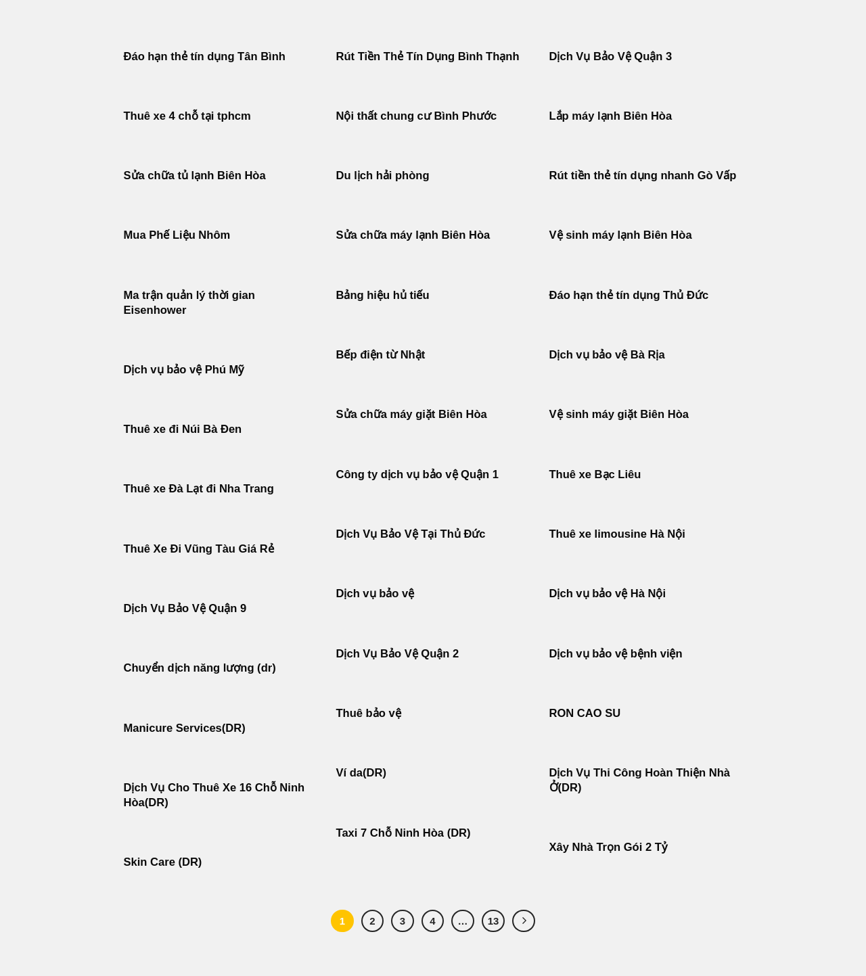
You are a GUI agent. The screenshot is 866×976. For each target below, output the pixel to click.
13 (493, 921)
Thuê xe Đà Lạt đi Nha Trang (199, 488)
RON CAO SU (585, 713)
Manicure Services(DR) (185, 728)
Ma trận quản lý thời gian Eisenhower (189, 303)
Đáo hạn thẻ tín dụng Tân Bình (205, 56)
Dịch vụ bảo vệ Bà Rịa (607, 354)
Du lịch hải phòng (383, 175)
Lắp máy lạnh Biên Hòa (611, 116)
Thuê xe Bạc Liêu (595, 474)
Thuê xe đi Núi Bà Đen (183, 429)
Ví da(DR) (361, 772)
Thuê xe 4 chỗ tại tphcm (187, 116)
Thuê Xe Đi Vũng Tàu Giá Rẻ (199, 548)
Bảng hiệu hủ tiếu (383, 295)
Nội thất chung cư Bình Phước (416, 116)
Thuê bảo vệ (368, 713)
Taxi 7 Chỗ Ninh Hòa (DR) (403, 833)
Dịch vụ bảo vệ (375, 593)
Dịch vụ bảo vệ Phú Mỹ (184, 369)
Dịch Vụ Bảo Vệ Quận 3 (611, 56)
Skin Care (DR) (163, 862)
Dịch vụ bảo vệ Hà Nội (607, 593)
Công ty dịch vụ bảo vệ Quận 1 (417, 474)
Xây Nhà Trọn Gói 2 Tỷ (608, 847)
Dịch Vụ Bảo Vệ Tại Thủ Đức (411, 534)
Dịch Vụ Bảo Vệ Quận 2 (397, 653)
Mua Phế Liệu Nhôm (177, 235)
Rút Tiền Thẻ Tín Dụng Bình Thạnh (429, 56)
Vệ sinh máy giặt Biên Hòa (620, 414)
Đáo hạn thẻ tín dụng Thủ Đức (629, 295)
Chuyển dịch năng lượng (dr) (200, 667)
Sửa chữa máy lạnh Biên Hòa (413, 235)
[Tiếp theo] (523, 921)
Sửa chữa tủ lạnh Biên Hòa (195, 175)
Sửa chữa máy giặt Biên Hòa (413, 414)
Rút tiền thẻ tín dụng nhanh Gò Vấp (643, 175)
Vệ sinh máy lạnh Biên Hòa (620, 235)
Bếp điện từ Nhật (381, 354)
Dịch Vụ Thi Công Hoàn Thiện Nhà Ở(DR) (640, 780)
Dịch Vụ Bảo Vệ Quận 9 (185, 608)
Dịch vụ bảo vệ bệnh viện (616, 653)
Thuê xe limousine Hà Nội (617, 534)
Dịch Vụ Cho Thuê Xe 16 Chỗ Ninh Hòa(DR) (214, 795)
